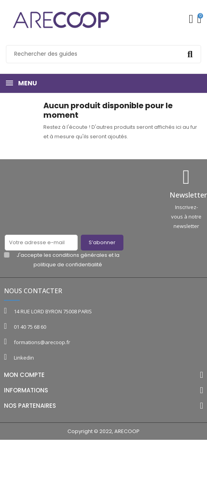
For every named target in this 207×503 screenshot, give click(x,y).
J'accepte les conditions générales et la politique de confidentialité (68, 259)
